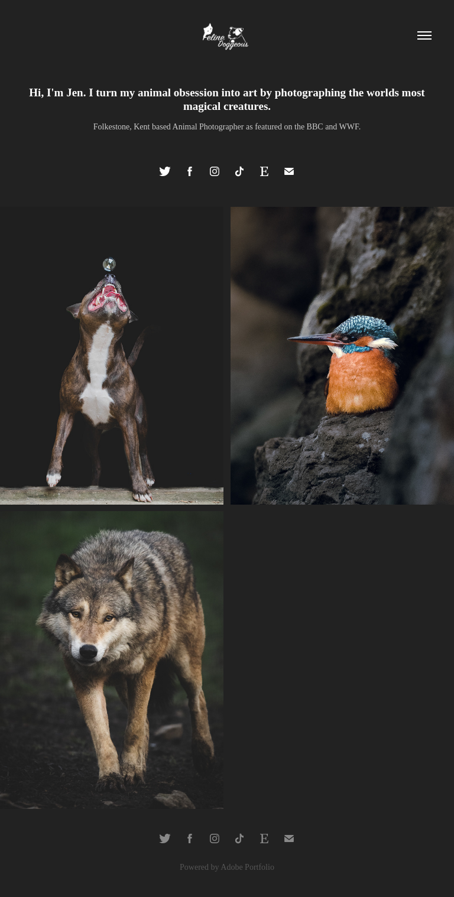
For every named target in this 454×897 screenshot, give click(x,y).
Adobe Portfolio (247, 867)
